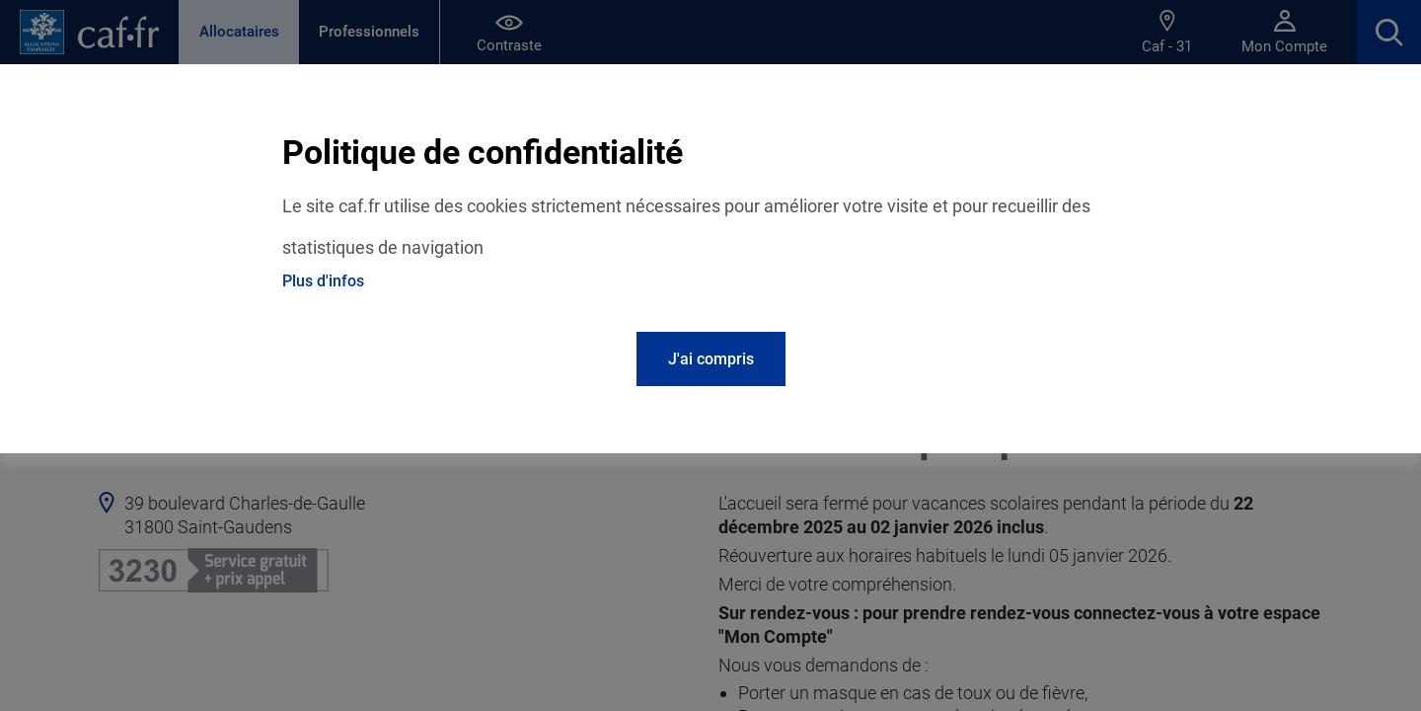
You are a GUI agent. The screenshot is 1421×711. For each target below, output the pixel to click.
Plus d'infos (323, 281)
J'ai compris (711, 359)
